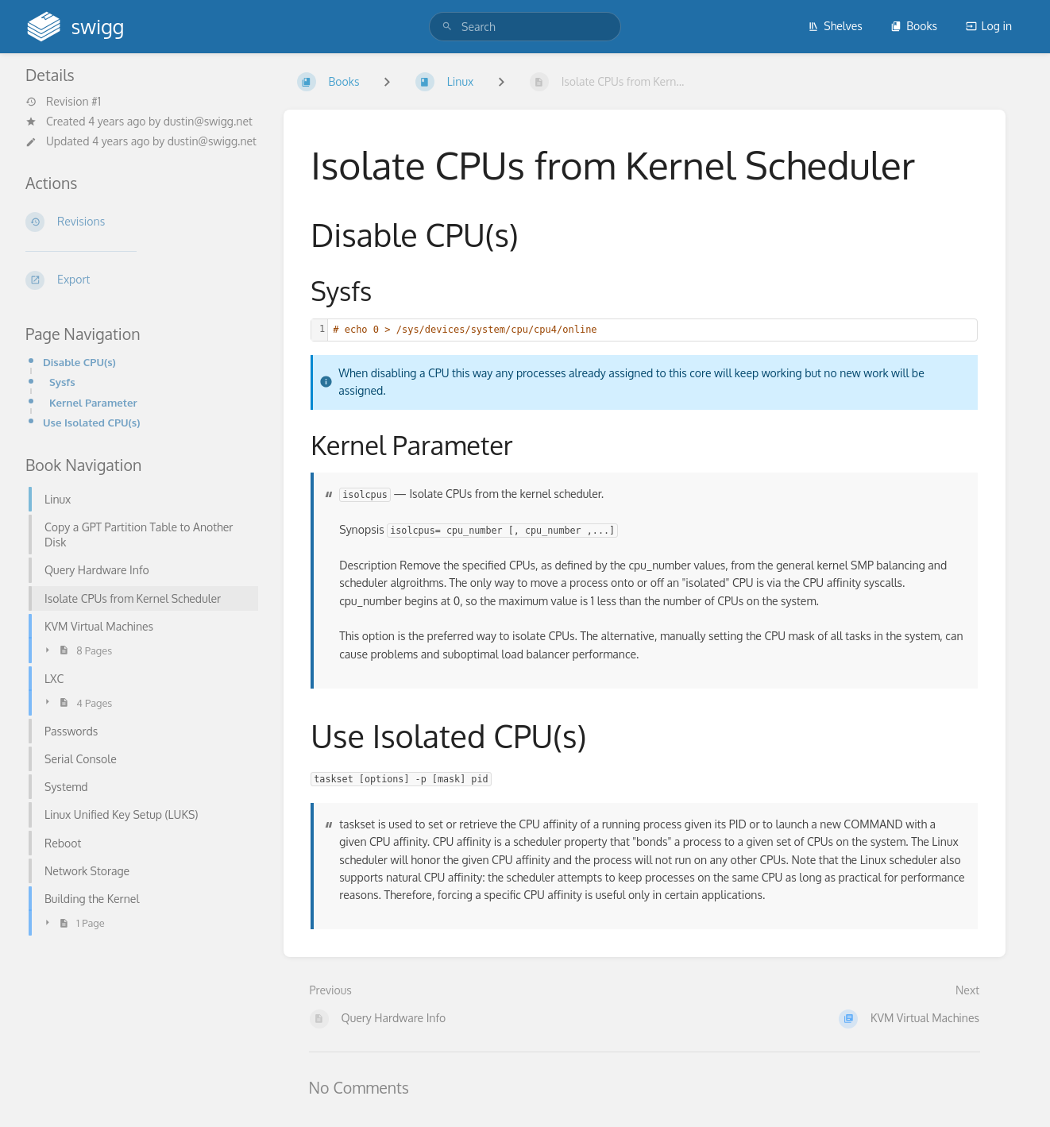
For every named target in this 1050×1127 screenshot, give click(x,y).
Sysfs (62, 381)
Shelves (835, 26)
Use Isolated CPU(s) (91, 422)
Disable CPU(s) (79, 362)
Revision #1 (63, 101)
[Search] (447, 26)
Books (913, 26)
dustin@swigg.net (208, 121)
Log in (989, 26)
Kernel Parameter (93, 402)
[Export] (142, 280)
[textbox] (652, 330)
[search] (525, 26)
